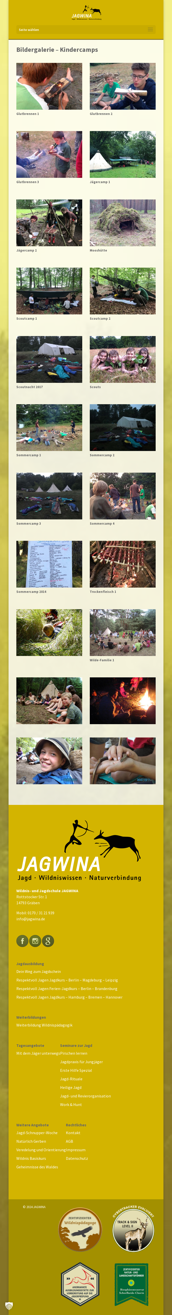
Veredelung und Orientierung (41, 1149)
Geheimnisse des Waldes (37, 1166)
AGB (69, 1141)
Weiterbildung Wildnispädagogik (44, 1025)
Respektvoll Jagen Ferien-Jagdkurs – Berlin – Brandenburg (66, 988)
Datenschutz (77, 1158)
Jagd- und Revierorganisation (85, 1095)
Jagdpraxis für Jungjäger (81, 1061)
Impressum (75, 1149)
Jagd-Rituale (71, 1078)
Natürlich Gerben (31, 1141)
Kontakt (73, 1132)
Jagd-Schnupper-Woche (37, 1132)
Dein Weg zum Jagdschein (38, 971)
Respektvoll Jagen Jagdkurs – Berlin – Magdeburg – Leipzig (67, 979)
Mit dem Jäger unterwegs (38, 1053)
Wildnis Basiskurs (31, 1158)
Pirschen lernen (73, 1053)
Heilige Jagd (70, 1087)
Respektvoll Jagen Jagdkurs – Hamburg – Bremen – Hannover (69, 997)
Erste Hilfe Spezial (76, 1070)
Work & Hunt (71, 1104)
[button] (9, 1306)
